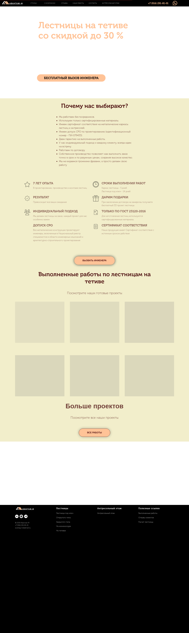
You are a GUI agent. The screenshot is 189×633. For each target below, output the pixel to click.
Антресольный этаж (106, 513)
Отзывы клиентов (146, 517)
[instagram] (21, 516)
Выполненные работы (147, 513)
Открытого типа (63, 517)
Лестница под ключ (64, 513)
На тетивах (61, 530)
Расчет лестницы (145, 522)
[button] (71, 78)
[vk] (17, 516)
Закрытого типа (63, 522)
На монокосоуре (63, 526)
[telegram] (26, 516)
